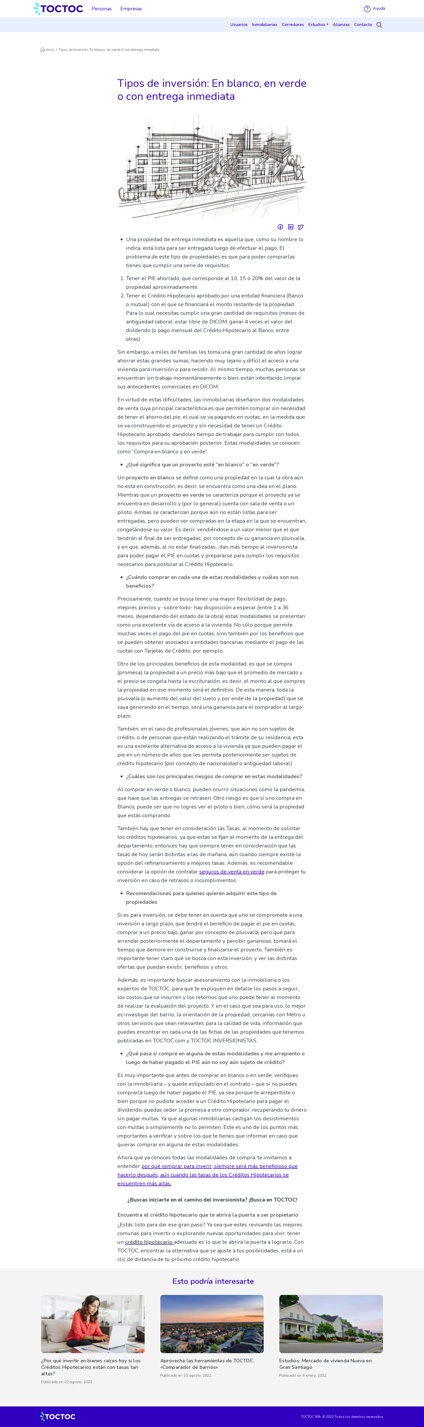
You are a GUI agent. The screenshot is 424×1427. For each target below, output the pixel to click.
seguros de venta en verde (231, 871)
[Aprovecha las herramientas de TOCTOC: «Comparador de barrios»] (212, 1341)
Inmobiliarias (264, 25)
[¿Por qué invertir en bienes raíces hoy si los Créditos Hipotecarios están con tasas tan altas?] (93, 1341)
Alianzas (341, 25)
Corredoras (293, 25)
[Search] (380, 25)
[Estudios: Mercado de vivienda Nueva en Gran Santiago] (331, 1341)
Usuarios (239, 25)
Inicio (47, 49)
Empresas (131, 8)
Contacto (363, 25)
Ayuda (374, 8)
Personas (102, 8)
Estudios (316, 25)
